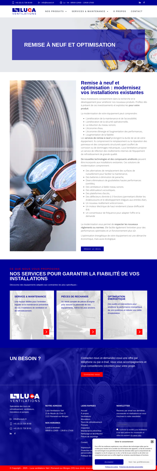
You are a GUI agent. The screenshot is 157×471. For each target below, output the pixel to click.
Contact (137, 11)
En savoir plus (136, 435)
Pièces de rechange (89, 437)
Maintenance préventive (91, 431)
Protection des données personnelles (131, 467)
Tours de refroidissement (91, 422)
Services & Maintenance (90, 11)
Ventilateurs (86, 416)
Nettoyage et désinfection (92, 434)
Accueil (84, 411)
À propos (119, 11)
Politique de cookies (111, 467)
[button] (152, 441)
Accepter (109, 462)
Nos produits (56, 11)
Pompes (84, 425)
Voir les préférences (139, 462)
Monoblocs (85, 419)
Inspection (85, 428)
